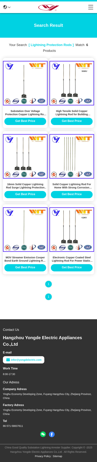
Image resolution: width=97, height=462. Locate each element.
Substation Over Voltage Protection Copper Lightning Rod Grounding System (25, 114)
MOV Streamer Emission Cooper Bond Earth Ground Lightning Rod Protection (25, 260)
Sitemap (57, 456)
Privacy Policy (43, 456)
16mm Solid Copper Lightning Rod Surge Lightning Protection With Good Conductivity (25, 187)
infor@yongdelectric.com (23, 360)
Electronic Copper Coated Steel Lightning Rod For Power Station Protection (72, 260)
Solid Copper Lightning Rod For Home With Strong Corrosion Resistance (71, 187)
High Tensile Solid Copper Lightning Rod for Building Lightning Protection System (71, 114)
